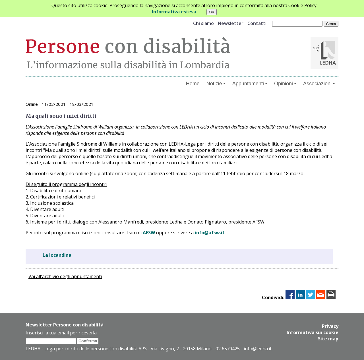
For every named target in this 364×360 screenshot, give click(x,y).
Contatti (256, 23)
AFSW (149, 232)
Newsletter (230, 23)
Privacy (330, 326)
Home (193, 83)
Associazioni (319, 83)
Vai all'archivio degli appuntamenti (65, 276)
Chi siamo (203, 23)
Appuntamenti (249, 83)
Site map (328, 339)
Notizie (216, 83)
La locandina (57, 255)
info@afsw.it (210, 232)
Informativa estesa (174, 12)
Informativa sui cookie (312, 332)
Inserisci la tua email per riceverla (61, 333)
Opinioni (285, 83)
